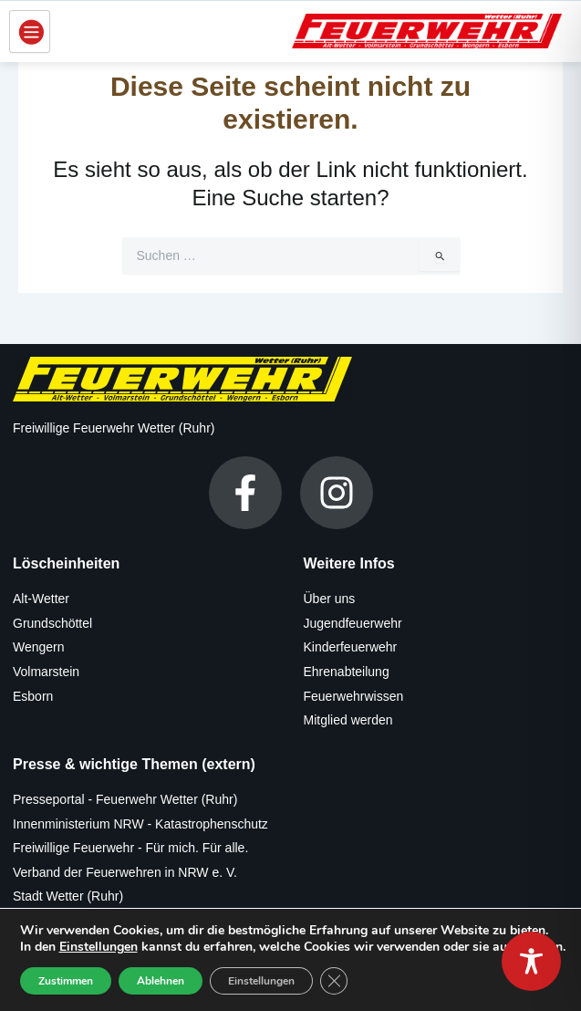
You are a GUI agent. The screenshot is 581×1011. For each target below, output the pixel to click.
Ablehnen (160, 981)
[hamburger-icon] (29, 31)
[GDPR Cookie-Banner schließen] (334, 981)
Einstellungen (98, 947)
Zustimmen (65, 981)
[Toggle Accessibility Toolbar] (531, 961)
